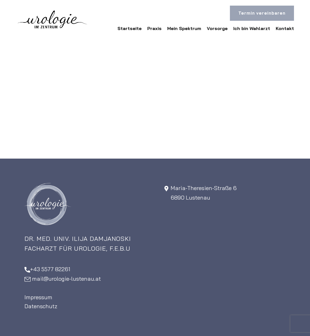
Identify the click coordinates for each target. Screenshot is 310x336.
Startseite (129, 28)
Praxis (154, 28)
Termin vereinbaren (262, 13)
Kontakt (285, 28)
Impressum (38, 297)
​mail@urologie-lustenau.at (62, 279)
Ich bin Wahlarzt (251, 28)
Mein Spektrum (184, 28)
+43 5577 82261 (47, 269)
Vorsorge (217, 28)
